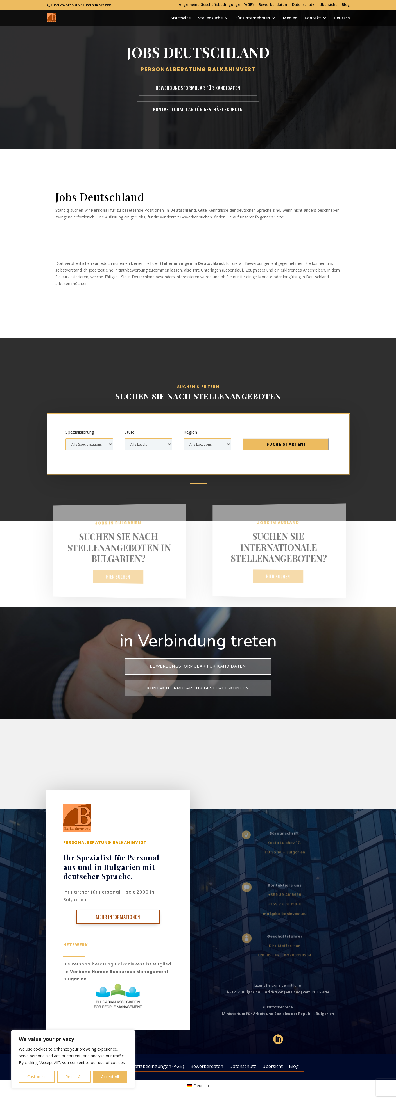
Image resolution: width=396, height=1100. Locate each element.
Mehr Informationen (118, 916)
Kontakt (313, 18)
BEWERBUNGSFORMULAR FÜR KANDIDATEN (198, 87)
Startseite (181, 18)
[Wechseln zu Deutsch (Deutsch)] (198, 1085)
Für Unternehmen (253, 18)
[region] (73, 1059)
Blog (346, 5)
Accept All (110, 1076)
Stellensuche (210, 18)
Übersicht (328, 5)
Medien (290, 18)
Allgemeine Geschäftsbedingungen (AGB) (216, 5)
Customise (37, 1076)
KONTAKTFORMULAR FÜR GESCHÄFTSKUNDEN (198, 109)
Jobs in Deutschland (104, 244)
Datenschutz (303, 5)
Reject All (73, 1076)
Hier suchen (118, 577)
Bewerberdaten (273, 5)
